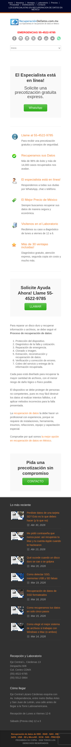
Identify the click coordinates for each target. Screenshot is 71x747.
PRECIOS (55, 737)
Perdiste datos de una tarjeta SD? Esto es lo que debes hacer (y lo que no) (43, 516)
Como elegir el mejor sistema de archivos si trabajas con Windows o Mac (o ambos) (43, 628)
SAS (47, 737)
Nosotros (20, 3)
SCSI (41, 737)
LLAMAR (35, 306)
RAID (45, 734)
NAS (51, 734)
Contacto (41, 5)
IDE (57, 734)
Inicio (10, 3)
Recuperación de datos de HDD (26, 734)
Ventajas (31, 3)
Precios (54, 3)
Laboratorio (43, 3)
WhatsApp (35, 107)
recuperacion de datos (26, 413)
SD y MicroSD (30, 737)
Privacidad (14, 5)
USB (20, 737)
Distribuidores (28, 5)
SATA (13, 737)
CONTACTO (35, 481)
